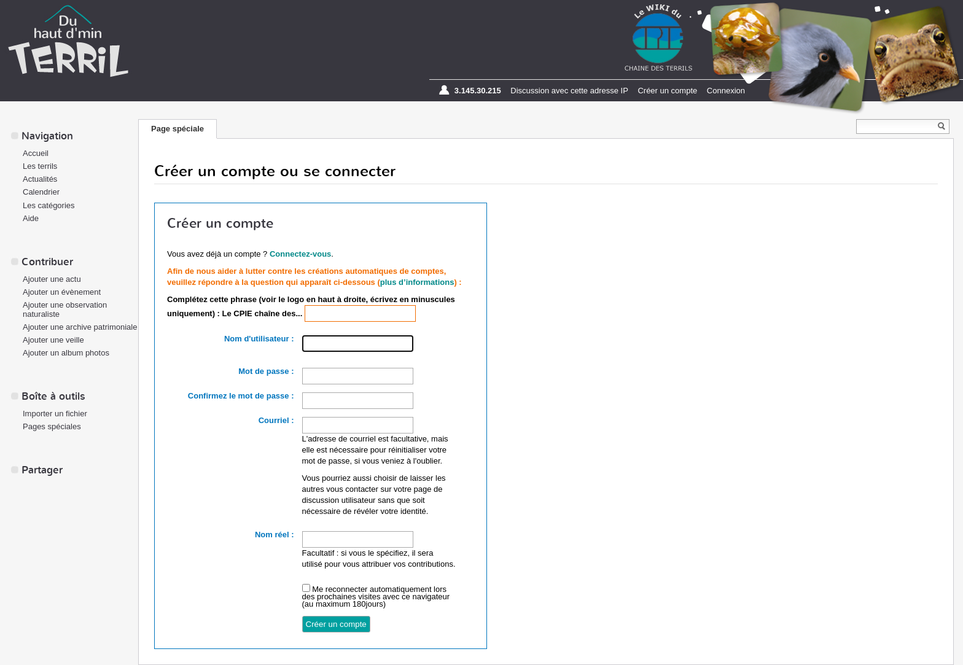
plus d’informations (417, 282)
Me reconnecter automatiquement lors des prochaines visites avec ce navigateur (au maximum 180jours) (376, 597)
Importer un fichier (55, 413)
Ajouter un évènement (62, 292)
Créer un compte (667, 90)
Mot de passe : (266, 371)
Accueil (36, 153)
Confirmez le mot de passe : (241, 395)
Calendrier (41, 191)
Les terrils (40, 166)
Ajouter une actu (52, 279)
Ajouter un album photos (66, 352)
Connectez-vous (300, 254)
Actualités (40, 179)
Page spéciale (177, 128)
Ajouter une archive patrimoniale (80, 327)
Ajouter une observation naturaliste (65, 309)
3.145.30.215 (477, 90)
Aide (31, 218)
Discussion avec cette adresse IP (569, 90)
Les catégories (49, 205)
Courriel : (276, 420)
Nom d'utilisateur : (259, 338)
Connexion (726, 90)
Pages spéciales (52, 426)
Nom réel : (274, 534)
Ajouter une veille (53, 339)
